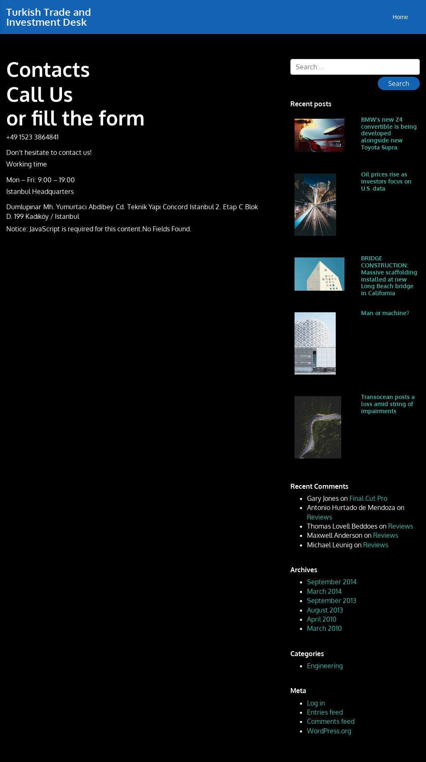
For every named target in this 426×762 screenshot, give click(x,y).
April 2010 (322, 619)
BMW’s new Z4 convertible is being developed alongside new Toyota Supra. (389, 133)
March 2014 (324, 591)
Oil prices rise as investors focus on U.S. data (386, 181)
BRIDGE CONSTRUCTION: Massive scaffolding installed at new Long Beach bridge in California (389, 275)
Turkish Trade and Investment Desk (48, 16)
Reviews (319, 517)
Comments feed (330, 721)
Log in (316, 703)
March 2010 (324, 628)
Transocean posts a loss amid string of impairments (388, 403)
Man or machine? (385, 312)
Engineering (325, 666)
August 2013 (325, 610)
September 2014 (332, 582)
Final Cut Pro (368, 498)
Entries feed (325, 712)
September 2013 (332, 600)
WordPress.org (329, 731)
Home (400, 17)
